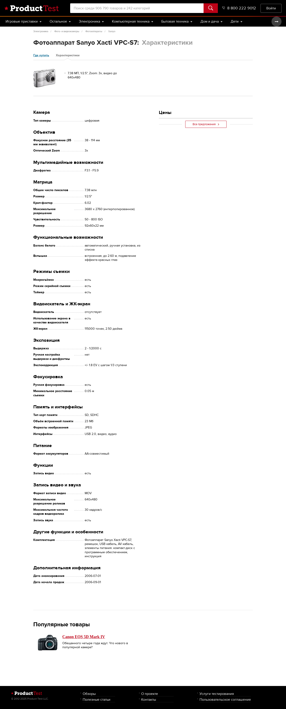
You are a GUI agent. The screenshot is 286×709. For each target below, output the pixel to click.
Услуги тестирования (217, 694)
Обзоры (89, 694)
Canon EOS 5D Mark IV (83, 637)
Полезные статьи (96, 699)
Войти (271, 8)
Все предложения (206, 124)
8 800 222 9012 (239, 8)
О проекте (149, 694)
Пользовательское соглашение (225, 699)
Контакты (148, 699)
